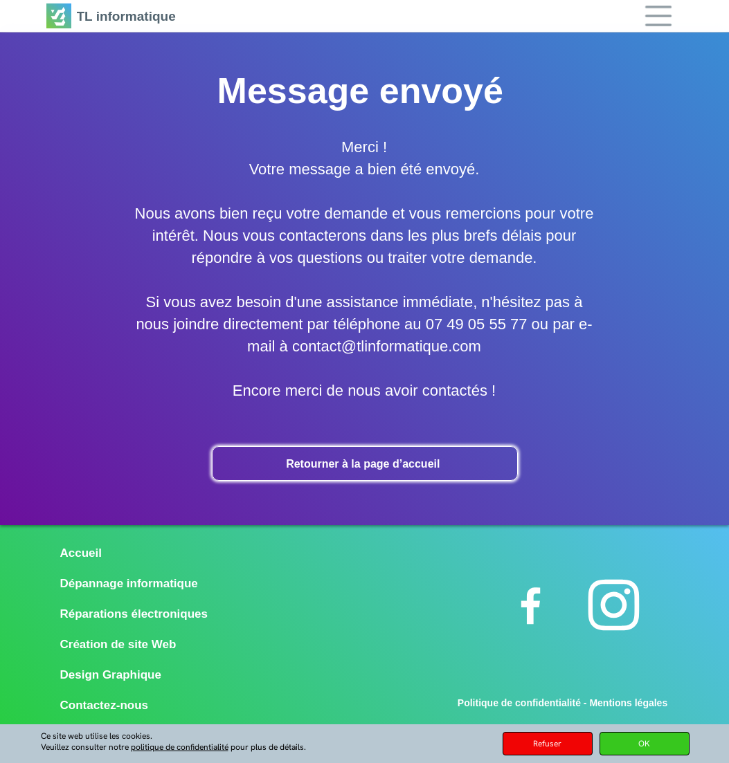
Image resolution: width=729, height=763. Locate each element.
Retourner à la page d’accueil (364, 464)
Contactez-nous (104, 705)
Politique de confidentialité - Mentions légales (562, 702)
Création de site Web (118, 644)
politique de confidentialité (179, 747)
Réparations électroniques (134, 613)
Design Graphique (110, 674)
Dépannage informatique (129, 583)
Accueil (81, 553)
